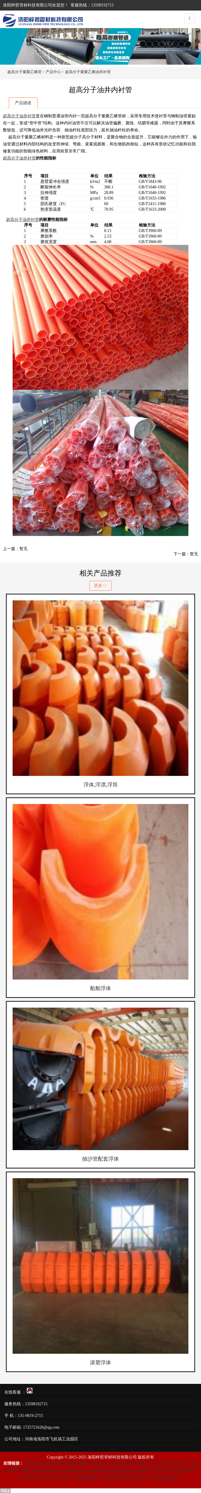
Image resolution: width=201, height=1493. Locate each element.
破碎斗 (182, 1463)
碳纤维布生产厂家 (141, 1463)
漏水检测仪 (134, 1477)
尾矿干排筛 (94, 1463)
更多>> (100, 585)
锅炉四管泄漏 (71, 1463)
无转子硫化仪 (37, 1477)
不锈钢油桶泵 (110, 1477)
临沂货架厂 (61, 1477)
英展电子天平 (149, 1470)
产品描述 (23, 103)
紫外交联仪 (126, 1470)
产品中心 (53, 72)
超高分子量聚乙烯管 (24, 72)
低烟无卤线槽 (84, 1477)
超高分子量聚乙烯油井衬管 (88, 72)
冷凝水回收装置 (44, 1470)
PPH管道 (171, 1470)
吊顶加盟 (167, 1463)
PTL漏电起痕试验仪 (163, 1477)
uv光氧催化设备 (100, 1470)
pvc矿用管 (115, 1463)
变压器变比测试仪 (41, 1463)
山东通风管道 (72, 1470)
